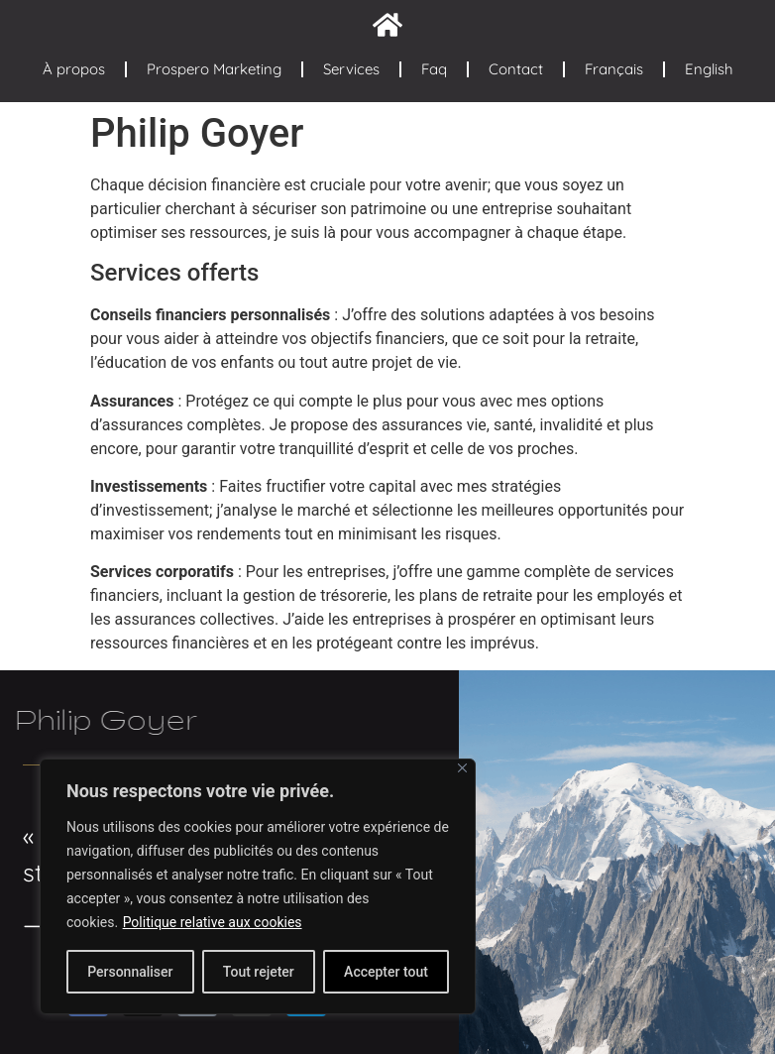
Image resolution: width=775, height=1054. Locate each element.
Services (351, 68)
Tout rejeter (258, 972)
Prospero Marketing (214, 68)
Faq (434, 68)
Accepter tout (386, 972)
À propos (74, 68)
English (709, 68)
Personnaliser (129, 972)
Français (614, 68)
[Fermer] (462, 767)
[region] (258, 886)
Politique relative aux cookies (212, 922)
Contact (516, 68)
